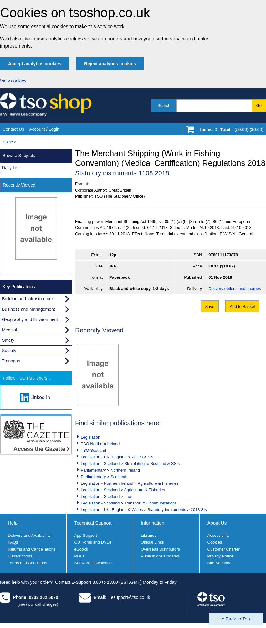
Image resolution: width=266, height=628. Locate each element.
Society (9, 350)
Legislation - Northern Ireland (107, 483)
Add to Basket (242, 306)
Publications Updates (160, 556)
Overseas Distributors (160, 549)
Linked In (40, 397)
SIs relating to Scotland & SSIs (152, 463)
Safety (8, 340)
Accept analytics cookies (34, 63)
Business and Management (28, 309)
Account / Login (44, 129)
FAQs (13, 542)
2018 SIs (199, 509)
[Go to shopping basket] (230, 130)
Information (152, 522)
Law (128, 496)
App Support (85, 535)
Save (209, 306)
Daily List (11, 167)
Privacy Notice (220, 556)
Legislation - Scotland (100, 463)
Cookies (214, 542)
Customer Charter (223, 549)
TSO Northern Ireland (100, 443)
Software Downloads (93, 563)
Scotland (118, 476)
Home (8, 142)
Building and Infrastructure (27, 298)
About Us (217, 522)
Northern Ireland (125, 470)
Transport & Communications (150, 503)
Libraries (148, 535)
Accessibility (218, 535)
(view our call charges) (38, 604)
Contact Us (13, 129)
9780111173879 (223, 254)
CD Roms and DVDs (93, 542)
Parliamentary (93, 470)
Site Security (218, 563)
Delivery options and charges (234, 288)
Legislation (90, 437)
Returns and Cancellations (31, 549)
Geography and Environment (30, 319)
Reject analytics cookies (110, 63)
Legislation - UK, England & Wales (112, 457)
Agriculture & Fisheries (158, 483)
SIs (150, 457)
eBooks (81, 549)
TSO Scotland (93, 450)
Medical (9, 329)
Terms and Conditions (27, 563)
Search (163, 105)
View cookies (13, 80)
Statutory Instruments (166, 509)
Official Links (152, 542)
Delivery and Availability (29, 535)
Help (13, 522)
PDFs (79, 556)
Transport (11, 360)
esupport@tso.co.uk (130, 597)
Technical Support (93, 522)
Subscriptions (20, 556)
